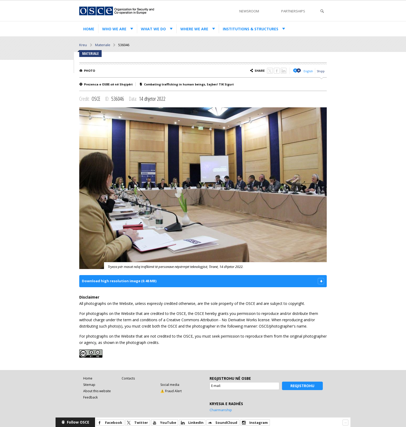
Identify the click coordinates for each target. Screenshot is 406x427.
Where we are (194, 28)
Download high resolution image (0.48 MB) (119, 281)
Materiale (102, 44)
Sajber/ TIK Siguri (220, 84)
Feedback (90, 397)
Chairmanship (221, 409)
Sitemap (89, 384)
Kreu (83, 44)
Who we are (114, 28)
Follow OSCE (78, 422)
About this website (97, 391)
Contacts (128, 378)
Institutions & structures (250, 28)
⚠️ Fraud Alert (171, 391)
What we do (153, 28)
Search (322, 11)
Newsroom (249, 11)
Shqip (321, 71)
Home (88, 28)
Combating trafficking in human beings (174, 84)
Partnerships (293, 11)
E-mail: (216, 385)
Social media (169, 384)
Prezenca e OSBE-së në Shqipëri (108, 84)
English (308, 71)
